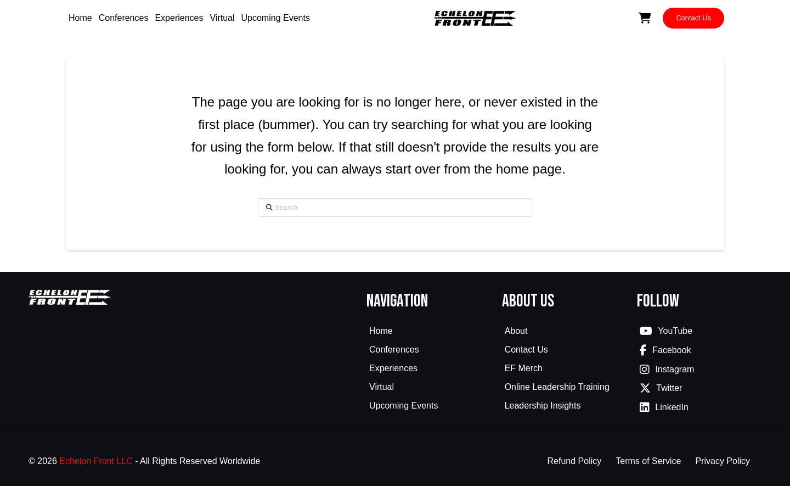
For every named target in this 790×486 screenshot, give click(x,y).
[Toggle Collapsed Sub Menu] (428, 351)
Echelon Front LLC (95, 461)
